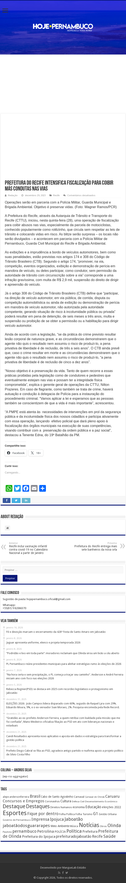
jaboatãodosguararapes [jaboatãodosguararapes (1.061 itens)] (26, 825)
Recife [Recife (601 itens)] (97, 836)
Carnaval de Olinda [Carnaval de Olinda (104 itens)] (95, 797)
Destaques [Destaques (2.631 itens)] (38, 806)
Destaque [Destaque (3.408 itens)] (14, 806)
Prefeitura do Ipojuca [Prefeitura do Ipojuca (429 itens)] (38, 836)
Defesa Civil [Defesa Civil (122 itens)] (78, 801)
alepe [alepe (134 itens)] (6, 796)
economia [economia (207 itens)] (79, 807)
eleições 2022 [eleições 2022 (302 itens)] (111, 807)
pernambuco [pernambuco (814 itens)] (24, 831)
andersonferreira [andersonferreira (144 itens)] (19, 796)
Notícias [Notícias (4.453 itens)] (89, 825)
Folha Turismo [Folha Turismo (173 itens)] (83, 814)
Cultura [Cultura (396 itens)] (65, 801)
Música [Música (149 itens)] (74, 826)
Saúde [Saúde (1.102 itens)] (109, 836)
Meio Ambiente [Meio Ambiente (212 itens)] (60, 826)
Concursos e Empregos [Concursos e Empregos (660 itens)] (23, 801)
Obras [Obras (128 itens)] (103, 826)
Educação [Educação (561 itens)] (93, 807)
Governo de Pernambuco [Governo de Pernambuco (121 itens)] (17, 819)
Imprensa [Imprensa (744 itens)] (40, 819)
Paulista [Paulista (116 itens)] (7, 832)
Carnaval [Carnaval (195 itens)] (79, 796)
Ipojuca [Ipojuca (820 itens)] (57, 819)
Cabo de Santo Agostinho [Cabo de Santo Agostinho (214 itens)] (57, 796)
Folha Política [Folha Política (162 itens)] (67, 814)
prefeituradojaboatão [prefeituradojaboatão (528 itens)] (73, 836)
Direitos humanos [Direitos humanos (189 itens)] (61, 807)
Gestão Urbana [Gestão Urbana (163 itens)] (108, 814)
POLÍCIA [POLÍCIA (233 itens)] (60, 831)
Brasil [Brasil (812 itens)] (35, 796)
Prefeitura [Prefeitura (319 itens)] (89, 832)
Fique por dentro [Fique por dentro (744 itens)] (42, 813)
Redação (13, 195)
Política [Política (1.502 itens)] (74, 831)
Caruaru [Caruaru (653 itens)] (112, 796)
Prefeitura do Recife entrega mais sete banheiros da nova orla (95, 546)
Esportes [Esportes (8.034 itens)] (15, 813)
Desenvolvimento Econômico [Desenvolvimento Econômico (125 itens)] (101, 801)
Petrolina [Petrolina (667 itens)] (45, 831)
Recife (56, 195)
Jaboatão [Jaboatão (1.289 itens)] (74, 819)
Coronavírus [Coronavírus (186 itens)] (52, 801)
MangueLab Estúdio (74, 867)
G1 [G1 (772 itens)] (95, 813)
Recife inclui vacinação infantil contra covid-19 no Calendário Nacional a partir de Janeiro (30, 548)
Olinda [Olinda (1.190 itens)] (114, 825)
